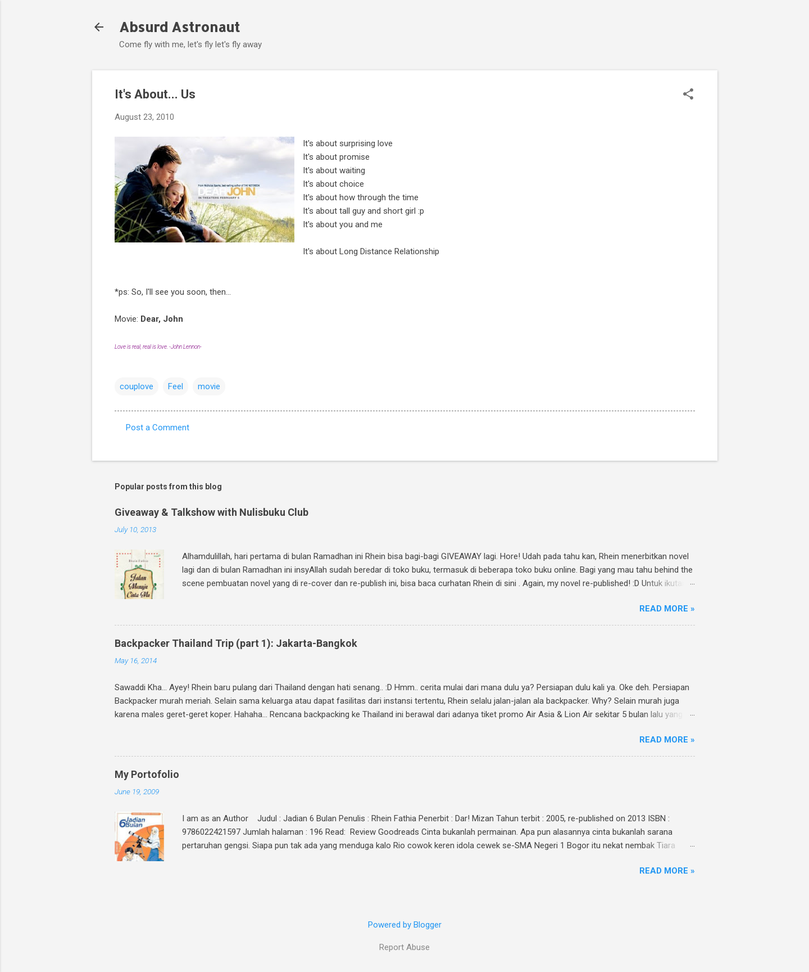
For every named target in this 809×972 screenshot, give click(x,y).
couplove (136, 386)
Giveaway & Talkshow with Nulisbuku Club (211, 512)
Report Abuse (404, 947)
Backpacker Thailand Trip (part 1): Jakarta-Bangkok (236, 643)
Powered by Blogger (405, 925)
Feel (175, 386)
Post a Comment (157, 427)
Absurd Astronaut (179, 26)
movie (209, 386)
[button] (688, 95)
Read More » (667, 609)
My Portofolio (147, 774)
